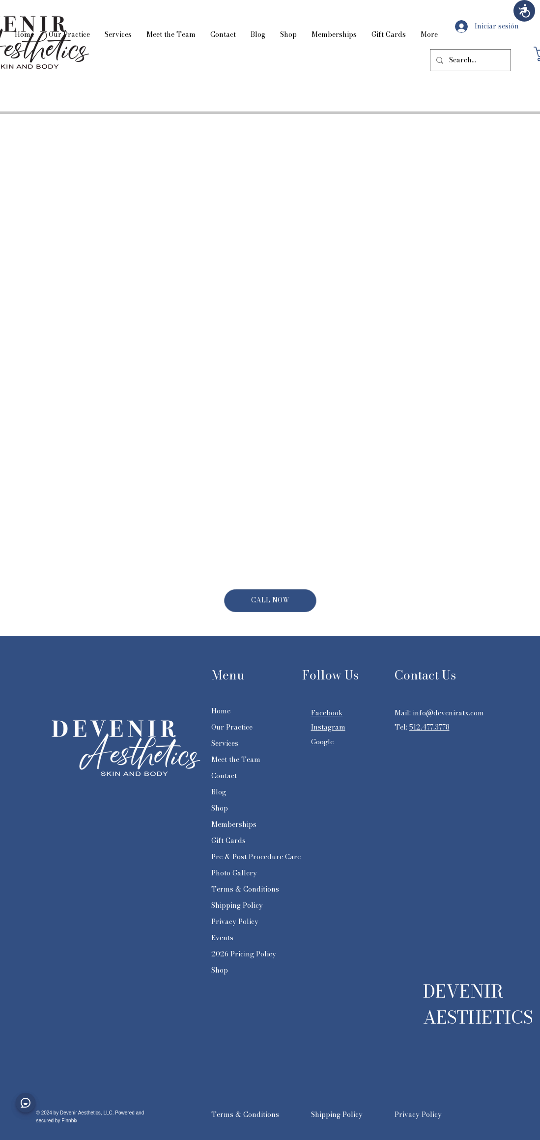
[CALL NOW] (270, 600)
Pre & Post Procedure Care (256, 856)
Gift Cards (228, 840)
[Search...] (469, 60)
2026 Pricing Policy (243, 954)
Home (220, 711)
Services (224, 743)
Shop (219, 808)
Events (222, 937)
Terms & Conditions (245, 889)
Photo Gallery (234, 873)
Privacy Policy (234, 921)
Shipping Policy (237, 905)
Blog (218, 792)
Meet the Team (235, 759)
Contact (224, 775)
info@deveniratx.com (448, 712)
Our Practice (232, 727)
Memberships (233, 824)
